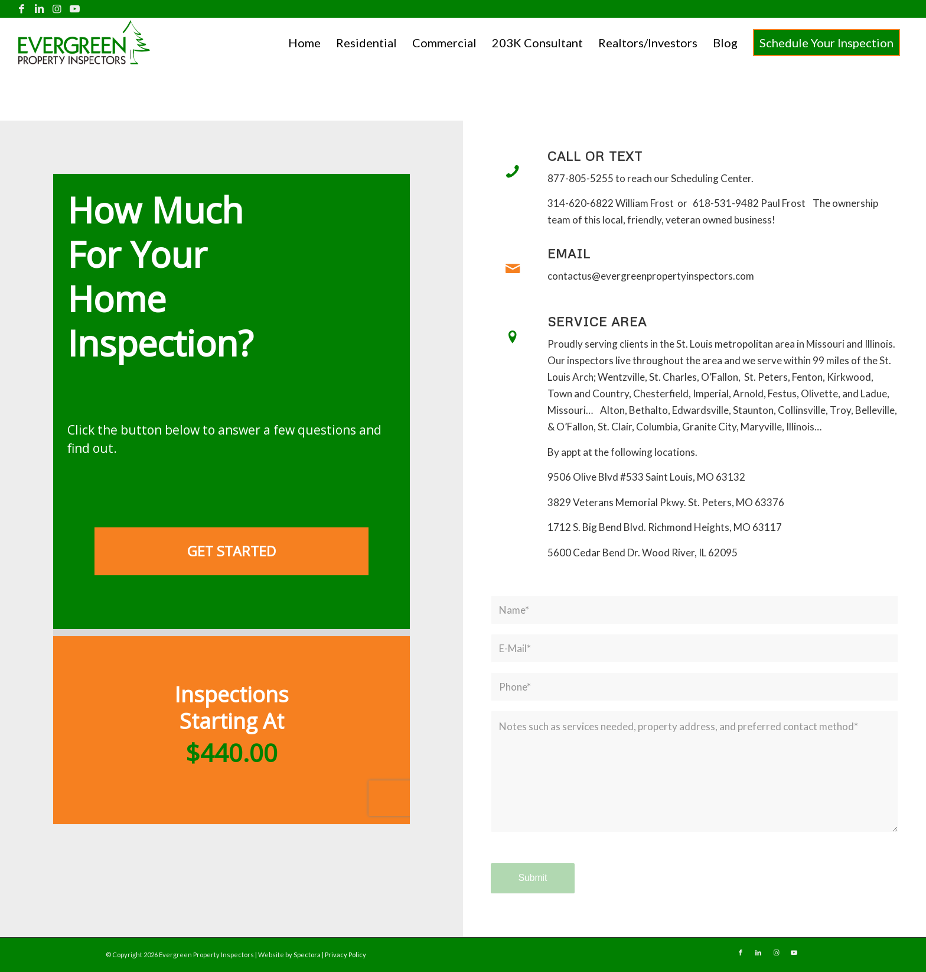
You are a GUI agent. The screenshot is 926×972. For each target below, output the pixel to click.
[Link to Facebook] (21, 9)
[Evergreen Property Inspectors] (84, 42)
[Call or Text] (512, 171)
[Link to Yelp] (93, 9)
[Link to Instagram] (57, 9)
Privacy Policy (345, 954)
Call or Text (595, 156)
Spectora (308, 954)
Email (569, 253)
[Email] (512, 269)
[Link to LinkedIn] (39, 9)
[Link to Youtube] (74, 9)
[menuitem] (304, 43)
